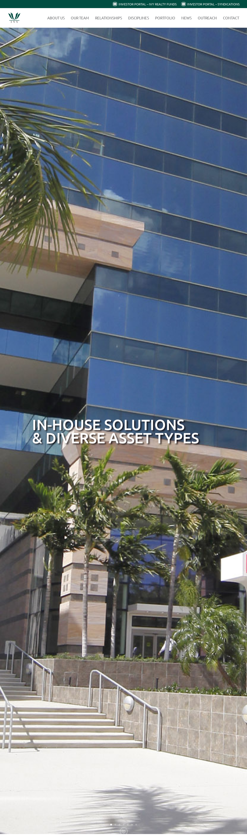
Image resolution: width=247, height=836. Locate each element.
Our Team (80, 18)
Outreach (207, 18)
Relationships (108, 18)
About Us (56, 18)
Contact (231, 18)
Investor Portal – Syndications (213, 4)
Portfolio (165, 18)
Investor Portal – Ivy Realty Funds (148, 4)
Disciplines (138, 18)
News (186, 18)
